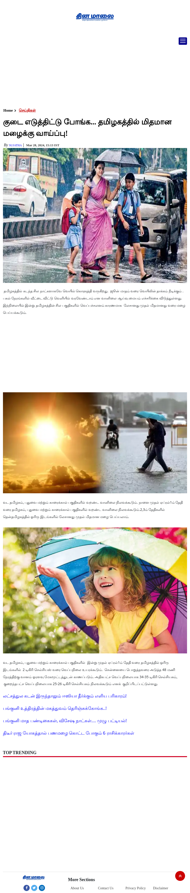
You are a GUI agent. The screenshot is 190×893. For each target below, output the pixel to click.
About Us (77, 888)
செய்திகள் (27, 110)
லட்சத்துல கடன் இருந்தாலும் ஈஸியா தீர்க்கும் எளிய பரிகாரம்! (65, 696)
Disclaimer (160, 888)
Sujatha (15, 145)
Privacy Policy (136, 888)
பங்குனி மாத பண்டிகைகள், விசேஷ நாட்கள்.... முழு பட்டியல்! (65, 720)
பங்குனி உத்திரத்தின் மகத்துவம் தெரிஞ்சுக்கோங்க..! (55, 708)
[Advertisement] (93, 70)
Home (8, 110)
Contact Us (106, 888)
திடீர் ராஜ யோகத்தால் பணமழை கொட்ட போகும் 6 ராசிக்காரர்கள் (68, 733)
